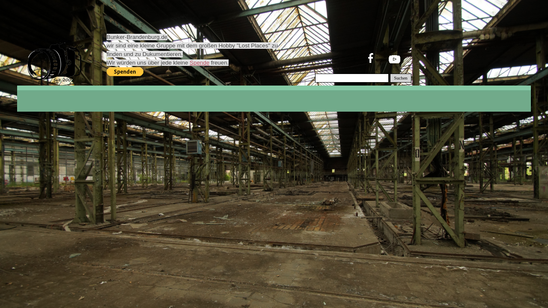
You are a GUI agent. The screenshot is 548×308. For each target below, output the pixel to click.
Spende (199, 62)
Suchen (400, 78)
